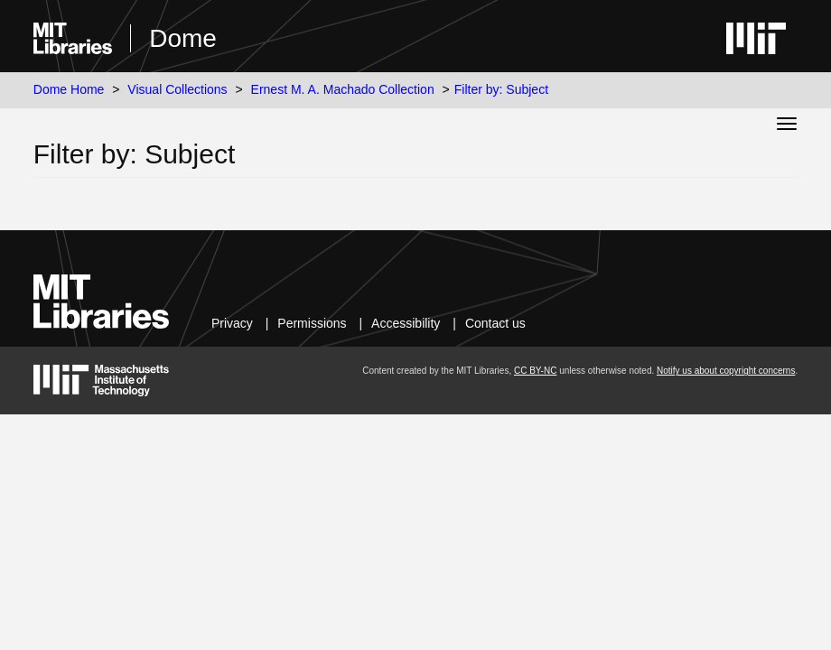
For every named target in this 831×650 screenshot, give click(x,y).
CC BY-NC (535, 371)
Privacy (232, 323)
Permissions (311, 323)
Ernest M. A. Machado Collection (342, 89)
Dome (183, 38)
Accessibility (405, 323)
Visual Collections (177, 89)
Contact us (495, 323)
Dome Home (69, 89)
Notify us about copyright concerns (726, 371)
